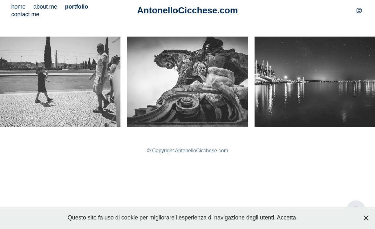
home (18, 6)
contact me (25, 14)
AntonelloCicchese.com (187, 10)
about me (45, 6)
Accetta (286, 217)
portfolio (76, 6)
